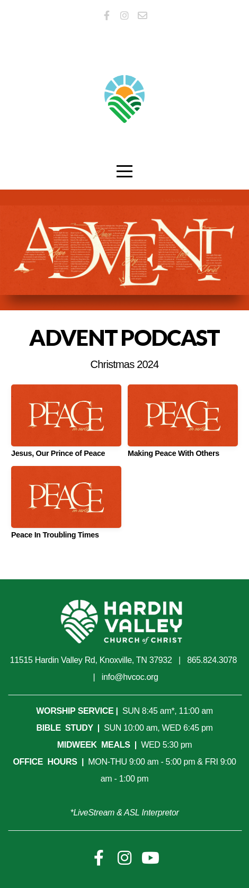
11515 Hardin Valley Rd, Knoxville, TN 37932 (91, 660)
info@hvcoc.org (130, 676)
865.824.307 (209, 660)
